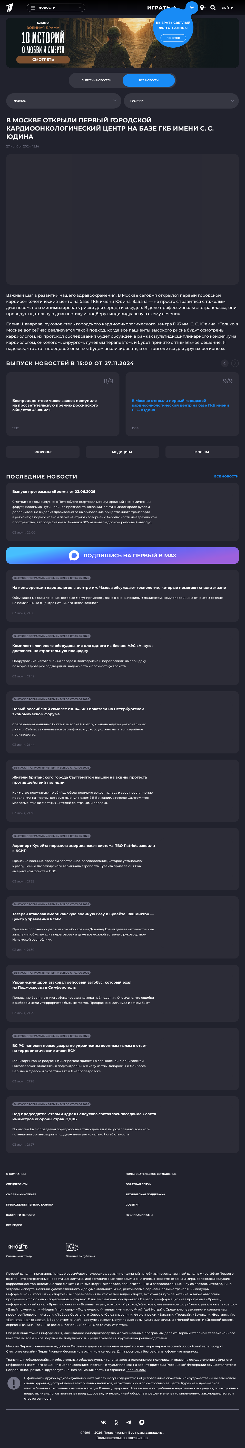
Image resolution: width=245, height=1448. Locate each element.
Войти (228, 7)
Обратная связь (138, 1184)
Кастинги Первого (20, 1215)
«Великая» (201, 1314)
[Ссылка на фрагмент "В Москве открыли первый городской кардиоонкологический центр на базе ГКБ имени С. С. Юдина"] (182, 404)
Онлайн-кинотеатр (21, 1194)
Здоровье (43, 452)
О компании (16, 1174)
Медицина (122, 452)
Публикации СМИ (139, 1215)
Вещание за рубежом (80, 1250)
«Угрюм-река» (144, 1314)
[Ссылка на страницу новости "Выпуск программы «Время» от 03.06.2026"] (122, 512)
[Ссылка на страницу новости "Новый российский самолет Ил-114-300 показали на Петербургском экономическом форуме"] (122, 722)
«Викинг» (165, 1314)
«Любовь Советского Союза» (78, 1314)
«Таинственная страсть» (25, 1320)
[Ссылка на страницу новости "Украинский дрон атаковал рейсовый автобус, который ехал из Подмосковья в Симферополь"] (122, 993)
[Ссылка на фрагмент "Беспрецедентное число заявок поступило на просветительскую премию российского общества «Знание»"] (63, 404)
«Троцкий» (182, 1314)
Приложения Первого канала (29, 1204)
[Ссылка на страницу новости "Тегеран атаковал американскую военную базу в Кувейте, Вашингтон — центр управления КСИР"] (122, 927)
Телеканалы (136, 1370)
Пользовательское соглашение (151, 1174)
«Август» (46, 1314)
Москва (202, 452)
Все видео (14, 1225)
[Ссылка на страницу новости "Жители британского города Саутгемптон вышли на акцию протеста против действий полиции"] (122, 791)
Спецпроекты (16, 1184)
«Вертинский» (222, 1314)
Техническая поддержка (145, 1194)
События (132, 1204)
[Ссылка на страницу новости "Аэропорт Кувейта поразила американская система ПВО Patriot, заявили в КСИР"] (122, 859)
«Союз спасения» (118, 1314)
